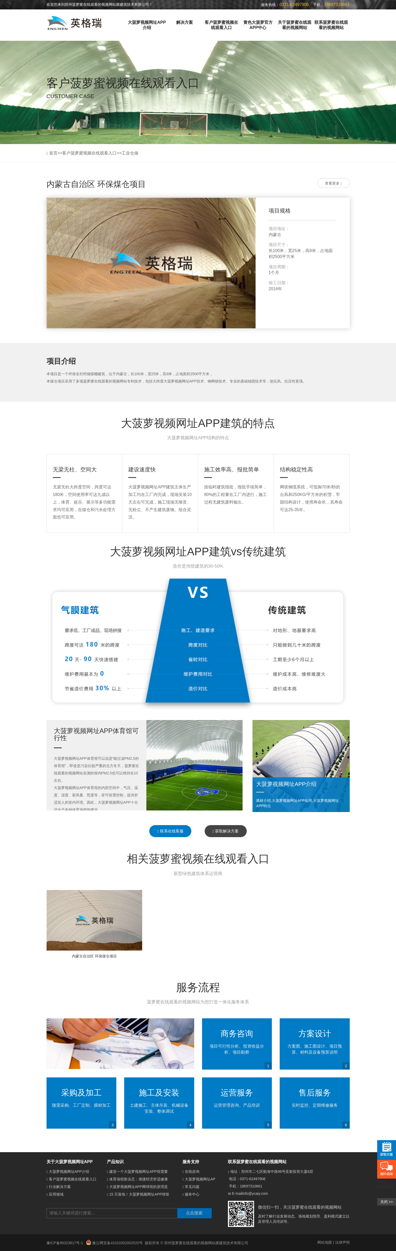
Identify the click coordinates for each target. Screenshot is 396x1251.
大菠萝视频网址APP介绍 (147, 25)
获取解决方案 (226, 831)
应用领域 (56, 1194)
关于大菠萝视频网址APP (70, 1161)
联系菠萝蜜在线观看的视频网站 (331, 25)
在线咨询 (192, 1171)
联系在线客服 (170, 831)
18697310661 (251, 1186)
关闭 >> (386, 1202)
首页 (53, 153)
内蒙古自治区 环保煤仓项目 (94, 956)
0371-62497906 (253, 1179)
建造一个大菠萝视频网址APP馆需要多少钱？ (145, 1171)
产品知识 (115, 1161)
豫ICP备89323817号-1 (65, 1243)
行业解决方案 (60, 1187)
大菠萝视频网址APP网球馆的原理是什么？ (144, 1187)
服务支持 (190, 1161)
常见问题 (192, 1187)
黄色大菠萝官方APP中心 (258, 25)
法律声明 (342, 1242)
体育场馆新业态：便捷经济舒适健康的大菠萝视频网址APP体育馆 (162, 1179)
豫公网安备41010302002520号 (114, 1243)
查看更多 (333, 183)
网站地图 (324, 1242)
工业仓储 (130, 153)
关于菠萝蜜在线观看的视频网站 (294, 25)
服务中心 (192, 1194)
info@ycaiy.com (255, 1193)
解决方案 (184, 22)
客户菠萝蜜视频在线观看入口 (221, 25)
